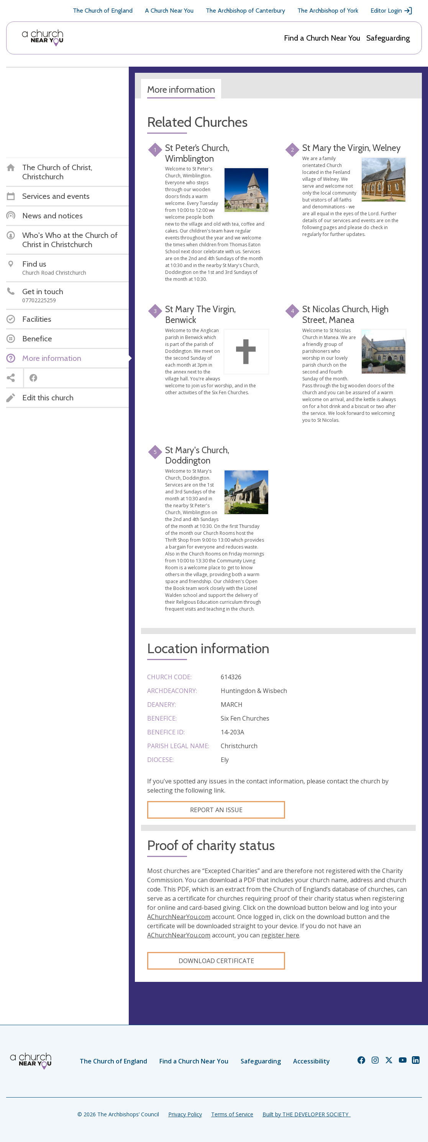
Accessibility (311, 1061)
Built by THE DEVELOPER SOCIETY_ (306, 1114)
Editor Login (392, 10)
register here (280, 935)
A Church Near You (169, 10)
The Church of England (103, 10)
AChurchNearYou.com (178, 917)
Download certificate (216, 961)
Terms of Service (232, 1114)
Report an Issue (216, 810)
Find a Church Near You (322, 38)
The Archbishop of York (327, 10)
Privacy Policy (185, 1114)
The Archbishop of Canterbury (245, 10)
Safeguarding (388, 38)
